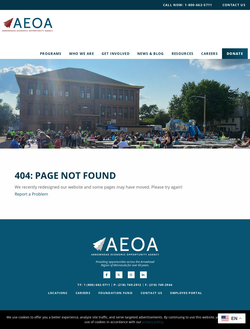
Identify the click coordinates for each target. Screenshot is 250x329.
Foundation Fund (115, 293)
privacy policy (152, 322)
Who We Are (81, 53)
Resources (183, 53)
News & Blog (150, 53)
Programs (50, 53)
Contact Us (233, 5)
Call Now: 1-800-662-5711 (187, 5)
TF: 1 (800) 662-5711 (93, 285)
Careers (209, 53)
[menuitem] (188, 5)
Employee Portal (186, 293)
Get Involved (116, 53)
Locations (58, 293)
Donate (235, 53)
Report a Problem (31, 194)
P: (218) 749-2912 (127, 285)
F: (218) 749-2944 (159, 285)
